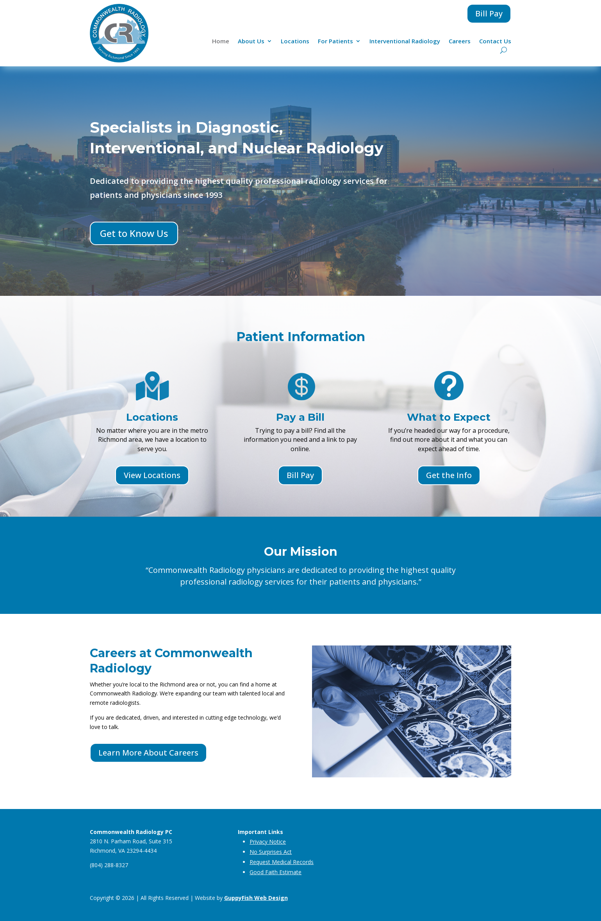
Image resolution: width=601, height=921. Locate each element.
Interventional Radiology (404, 41)
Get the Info (449, 475)
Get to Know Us (134, 233)
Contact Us (495, 41)
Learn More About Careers (148, 752)
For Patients (335, 41)
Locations (295, 41)
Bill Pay (489, 13)
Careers (460, 41)
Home (220, 41)
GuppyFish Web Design (256, 897)
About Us (251, 41)
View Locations (152, 475)
